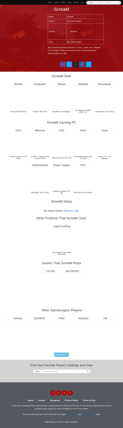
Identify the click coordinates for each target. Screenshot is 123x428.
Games (56, 2)
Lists (82, 2)
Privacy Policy (71, 400)
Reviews (76, 2)
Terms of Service (88, 414)
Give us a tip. (71, 210)
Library (69, 2)
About (30, 400)
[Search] (119, 2)
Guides (63, 2)
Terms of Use (89, 400)
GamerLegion (74, 42)
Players (49, 2)
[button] (61, 354)
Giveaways (55, 400)
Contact (41, 400)
